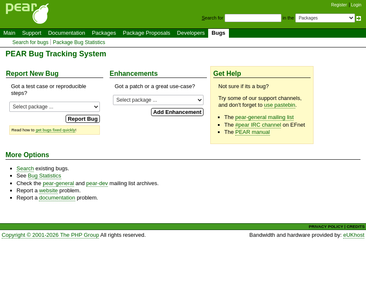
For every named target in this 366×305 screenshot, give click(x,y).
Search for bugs (30, 42)
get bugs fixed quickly (55, 130)
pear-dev (97, 183)
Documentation (66, 33)
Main (9, 33)
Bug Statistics (44, 175)
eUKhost (353, 235)
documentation (57, 197)
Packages (104, 33)
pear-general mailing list (264, 117)
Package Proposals (146, 33)
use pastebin (279, 105)
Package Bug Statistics (79, 42)
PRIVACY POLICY (326, 226)
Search (25, 168)
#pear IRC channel (258, 125)
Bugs (219, 33)
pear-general (58, 183)
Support (31, 33)
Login (356, 5)
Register (339, 5)
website (48, 190)
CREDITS (356, 226)
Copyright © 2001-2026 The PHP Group (50, 235)
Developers (191, 33)
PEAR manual (252, 132)
